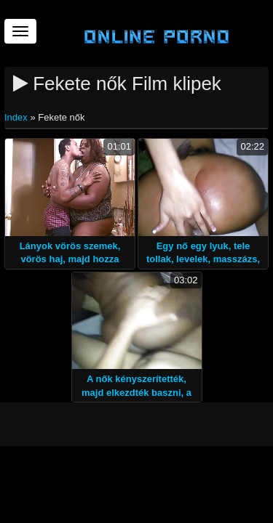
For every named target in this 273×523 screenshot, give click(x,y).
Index (17, 117)
